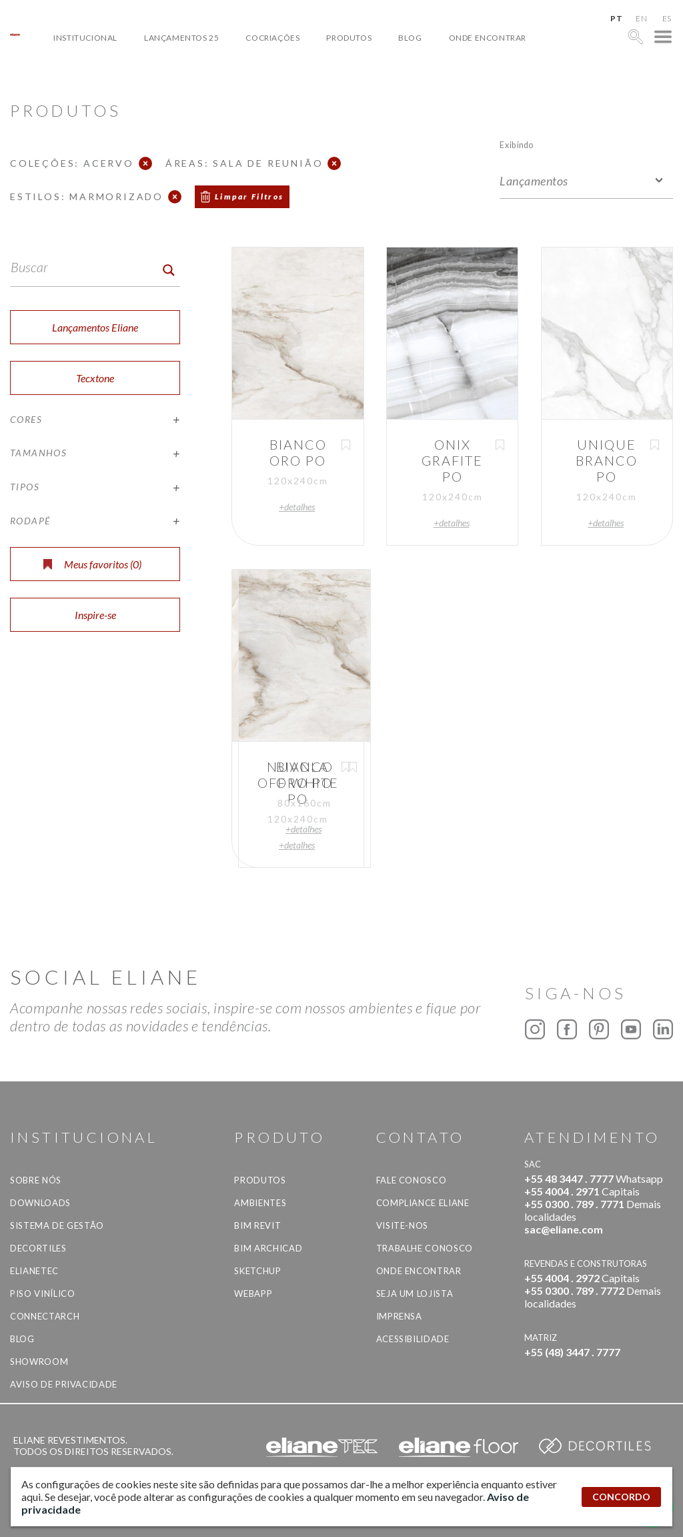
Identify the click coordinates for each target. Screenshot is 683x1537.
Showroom (39, 1361)
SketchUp (257, 1270)
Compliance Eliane (423, 1202)
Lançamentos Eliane (95, 327)
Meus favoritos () (92, 564)
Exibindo (517, 144)
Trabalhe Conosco (424, 1248)
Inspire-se (95, 614)
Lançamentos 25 (181, 38)
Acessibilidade (413, 1339)
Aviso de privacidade (63, 1384)
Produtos (349, 38)
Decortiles (38, 1248)
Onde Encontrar (487, 38)
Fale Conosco (411, 1180)
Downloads (40, 1202)
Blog (410, 38)
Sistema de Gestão (57, 1225)
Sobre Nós (35, 1180)
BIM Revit (257, 1225)
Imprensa (399, 1316)
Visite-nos (402, 1225)
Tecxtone (95, 378)
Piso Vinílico (42, 1293)
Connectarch (44, 1316)
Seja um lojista (415, 1293)
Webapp (253, 1293)
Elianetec (34, 1270)
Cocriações (272, 38)
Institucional (85, 38)
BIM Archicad (268, 1248)
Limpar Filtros (249, 196)
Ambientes (260, 1202)
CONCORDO (621, 1496)
